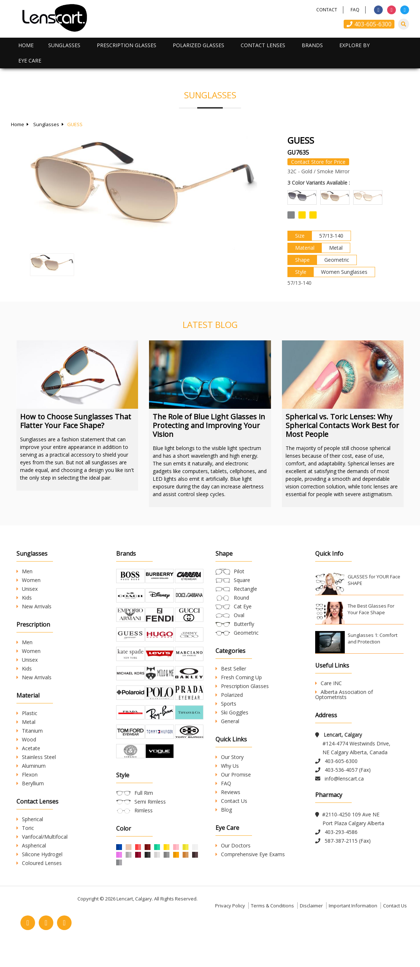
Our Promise (233, 774)
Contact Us (231, 800)
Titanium (29, 730)
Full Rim (143, 814)
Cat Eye (243, 606)
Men (24, 571)
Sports (225, 703)
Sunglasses (64, 45)
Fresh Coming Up (238, 677)
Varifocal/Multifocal (42, 836)
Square (242, 580)
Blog (223, 809)
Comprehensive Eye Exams (250, 854)
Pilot (239, 571)
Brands (312, 45)
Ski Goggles (231, 712)
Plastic (26, 713)
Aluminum (31, 765)
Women (28, 580)
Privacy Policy (230, 924)
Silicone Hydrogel (39, 854)
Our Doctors (233, 845)
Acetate (28, 748)
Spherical (29, 819)
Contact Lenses (263, 45)
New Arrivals (33, 606)
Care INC (328, 683)
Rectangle (245, 588)
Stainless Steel (36, 756)
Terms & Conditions (272, 924)
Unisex (27, 588)
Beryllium (30, 783)
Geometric (246, 632)
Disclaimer (311, 924)
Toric (25, 827)
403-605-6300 (369, 24)
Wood (26, 739)
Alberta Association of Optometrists (344, 694)
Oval (239, 615)
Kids (24, 597)
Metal (25, 721)
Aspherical (31, 845)
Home (26, 45)
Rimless (143, 831)
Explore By (354, 45)
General (227, 721)
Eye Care (29, 60)
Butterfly (244, 623)
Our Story (229, 756)
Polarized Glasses (198, 45)
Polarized (229, 694)
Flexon (27, 774)
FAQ (355, 10)
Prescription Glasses (126, 45)
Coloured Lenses (39, 863)
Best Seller (230, 668)
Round (241, 597)
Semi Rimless (150, 822)
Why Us (227, 765)
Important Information (353, 924)
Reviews (227, 792)
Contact (326, 10)
